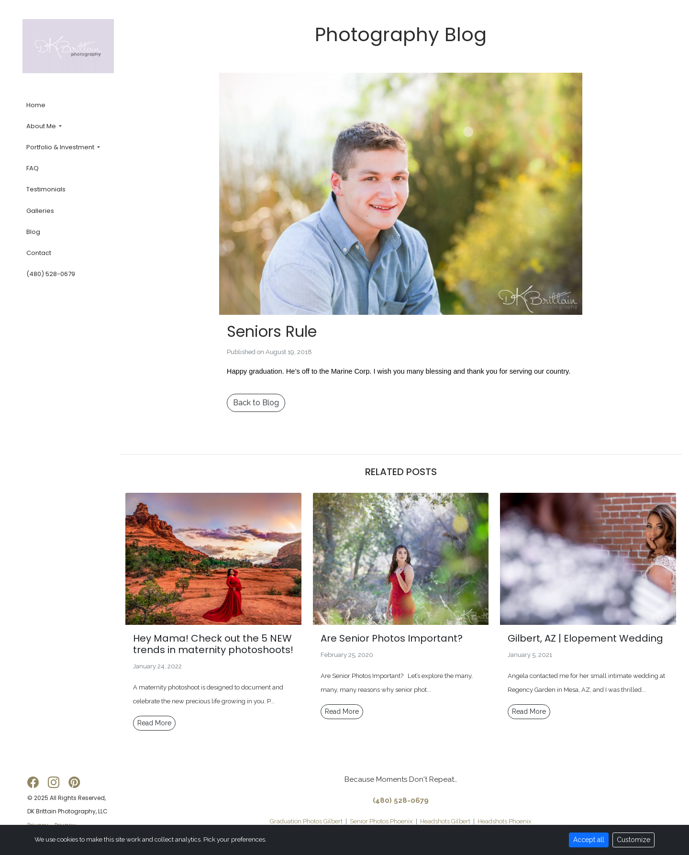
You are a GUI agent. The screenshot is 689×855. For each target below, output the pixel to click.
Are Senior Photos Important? (392, 638)
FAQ (32, 168)
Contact (38, 252)
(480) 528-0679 (50, 274)
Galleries (40, 210)
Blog (33, 231)
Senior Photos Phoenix (381, 821)
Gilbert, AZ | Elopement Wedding (585, 638)
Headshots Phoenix (505, 821)
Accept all (588, 840)
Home (35, 105)
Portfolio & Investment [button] (61, 147)
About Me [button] (41, 126)
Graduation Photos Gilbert (306, 821)
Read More (154, 723)
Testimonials (46, 189)
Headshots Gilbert (445, 821)
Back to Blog (256, 402)
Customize (633, 840)
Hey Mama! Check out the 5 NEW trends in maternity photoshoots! (213, 644)
